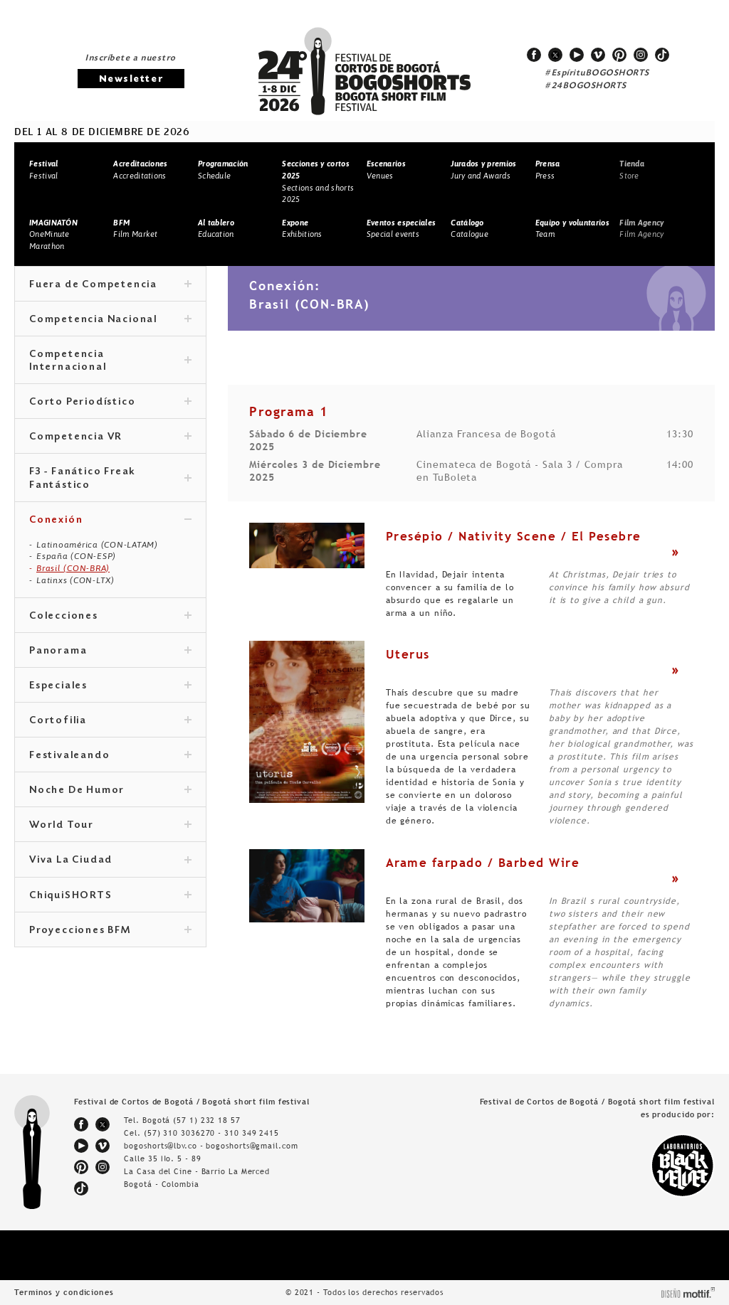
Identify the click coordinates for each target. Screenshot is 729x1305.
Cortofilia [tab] (110, 721)
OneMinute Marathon (53, 234)
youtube (577, 55)
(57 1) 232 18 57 (206, 1120)
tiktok (662, 55)
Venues (386, 169)
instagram (641, 55)
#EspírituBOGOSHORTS (597, 73)
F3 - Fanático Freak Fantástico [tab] (110, 478)
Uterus (408, 654)
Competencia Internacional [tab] (110, 361)
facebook (534, 55)
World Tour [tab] (110, 826)
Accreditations (140, 169)
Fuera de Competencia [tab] (110, 285)
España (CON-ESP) (76, 556)
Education (216, 228)
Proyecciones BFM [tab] (110, 931)
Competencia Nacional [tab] (110, 320)
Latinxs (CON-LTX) (75, 580)
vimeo (598, 55)
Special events (401, 228)
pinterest (619, 55)
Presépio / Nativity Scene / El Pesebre (513, 536)
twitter (555, 55)
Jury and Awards (483, 169)
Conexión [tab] (110, 521)
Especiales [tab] (110, 686)
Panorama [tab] (110, 651)
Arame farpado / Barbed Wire (483, 863)
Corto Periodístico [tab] (110, 403)
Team (572, 228)
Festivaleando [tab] (110, 756)
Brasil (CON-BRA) (73, 568)
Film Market (135, 228)
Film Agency (641, 228)
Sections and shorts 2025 (318, 181)
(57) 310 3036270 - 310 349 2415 (211, 1133)
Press (547, 169)
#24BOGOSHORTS (586, 86)
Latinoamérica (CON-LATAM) (97, 545)
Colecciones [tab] (110, 617)
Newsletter (131, 79)
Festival (43, 169)
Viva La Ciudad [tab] (110, 860)
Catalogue (469, 228)
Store (631, 169)
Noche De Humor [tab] (110, 791)
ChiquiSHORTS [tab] (110, 896)
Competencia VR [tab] (110, 437)
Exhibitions (302, 228)
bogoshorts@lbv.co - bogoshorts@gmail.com (211, 1146)
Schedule (223, 169)
